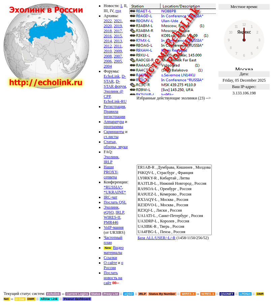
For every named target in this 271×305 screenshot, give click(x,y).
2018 (108, 31)
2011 (118, 46)
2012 (108, 46)
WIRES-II (112, 217)
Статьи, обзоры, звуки (116, 144)
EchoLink (112, 76)
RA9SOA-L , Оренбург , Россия (174, 189)
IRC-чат (110, 197)
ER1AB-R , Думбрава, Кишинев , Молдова (174, 167)
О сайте (110, 262)
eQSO (108, 212)
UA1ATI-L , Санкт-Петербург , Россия (174, 216)
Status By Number (162, 294)
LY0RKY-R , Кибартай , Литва (174, 178)
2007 (118, 56)
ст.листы (111, 136)
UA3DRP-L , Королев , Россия (174, 221)
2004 (108, 66)
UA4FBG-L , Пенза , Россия (174, 232)
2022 (108, 20)
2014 (108, 41)
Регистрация (114, 106)
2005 (118, 61)
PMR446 (111, 222)
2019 (118, 26)
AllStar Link (49, 299)
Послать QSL (115, 202)
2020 (108, 26)
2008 (108, 56)
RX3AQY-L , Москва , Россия (174, 200)
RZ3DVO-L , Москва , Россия (174, 205)
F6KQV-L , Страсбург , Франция (174, 173)
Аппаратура (114, 121)
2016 (108, 36)
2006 (108, 61)
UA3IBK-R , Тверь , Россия (174, 226)
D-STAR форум (115, 84)
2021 (118, 20)
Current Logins (77, 294)
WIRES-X (207, 294)
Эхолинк (111, 157)
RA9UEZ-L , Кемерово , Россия (174, 194)
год (118, 10)
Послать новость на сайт (113, 277)
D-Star (20, 299)
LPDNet (245, 294)
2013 (118, 41)
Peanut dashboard (77, 299)
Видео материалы (114, 250)
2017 (118, 31)
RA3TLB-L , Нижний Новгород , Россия (174, 183)
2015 (118, 36)
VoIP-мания (114, 227)
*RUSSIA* (113, 187)
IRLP (108, 162)
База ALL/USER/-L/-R (157, 237)
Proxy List (110, 294)
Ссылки (110, 257)
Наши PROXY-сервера (111, 172)
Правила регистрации (114, 114)
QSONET (227, 294)
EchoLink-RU (115, 101)
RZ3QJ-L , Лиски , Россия (174, 210)
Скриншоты (114, 131)
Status (96, 294)
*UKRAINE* (115, 192)
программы (113, 126)
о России (113, 265)
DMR (31, 299)
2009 (118, 51)
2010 (108, 51)
